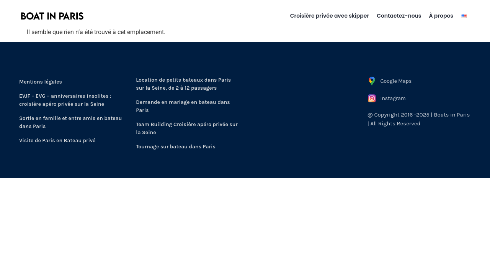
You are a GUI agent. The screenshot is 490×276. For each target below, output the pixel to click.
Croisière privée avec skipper (329, 16)
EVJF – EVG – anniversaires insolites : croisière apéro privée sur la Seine (65, 100)
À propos (441, 16)
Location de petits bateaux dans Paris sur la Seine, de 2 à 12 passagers (183, 84)
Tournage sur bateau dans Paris (176, 146)
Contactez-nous (399, 16)
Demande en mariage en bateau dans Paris (183, 106)
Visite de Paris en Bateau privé (57, 140)
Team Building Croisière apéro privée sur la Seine (186, 128)
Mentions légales (40, 82)
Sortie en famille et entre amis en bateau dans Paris (70, 122)
